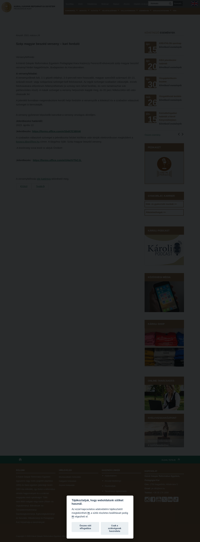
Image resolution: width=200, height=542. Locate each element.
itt (88, 513)
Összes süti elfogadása (85, 527)
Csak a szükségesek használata (114, 528)
